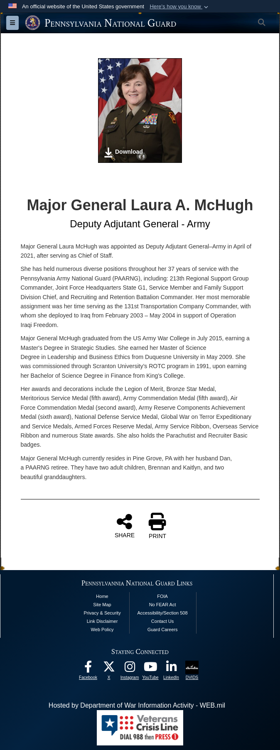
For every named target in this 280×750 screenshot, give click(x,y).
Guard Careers (162, 629)
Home (102, 596)
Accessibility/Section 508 (163, 612)
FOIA (162, 596)
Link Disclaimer (102, 621)
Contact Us (162, 621)
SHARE (125, 526)
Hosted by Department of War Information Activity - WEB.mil (137, 705)
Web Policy (102, 629)
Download (123, 152)
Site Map (102, 604)
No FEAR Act (162, 604)
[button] (180, 6)
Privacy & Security (102, 612)
